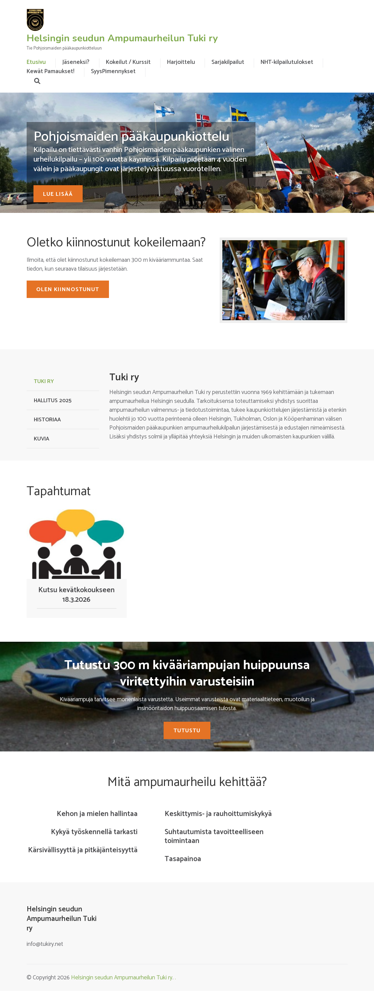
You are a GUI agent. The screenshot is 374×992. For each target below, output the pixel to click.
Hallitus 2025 (52, 400)
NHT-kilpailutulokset (287, 62)
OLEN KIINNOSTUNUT (71, 290)
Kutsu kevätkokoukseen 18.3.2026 (76, 595)
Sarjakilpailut (227, 62)
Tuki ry (44, 381)
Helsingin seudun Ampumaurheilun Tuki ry (122, 38)
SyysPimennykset (113, 71)
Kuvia (41, 439)
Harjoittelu (181, 62)
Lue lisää (60, 194)
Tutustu (187, 731)
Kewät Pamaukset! (50, 71)
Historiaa (47, 419)
